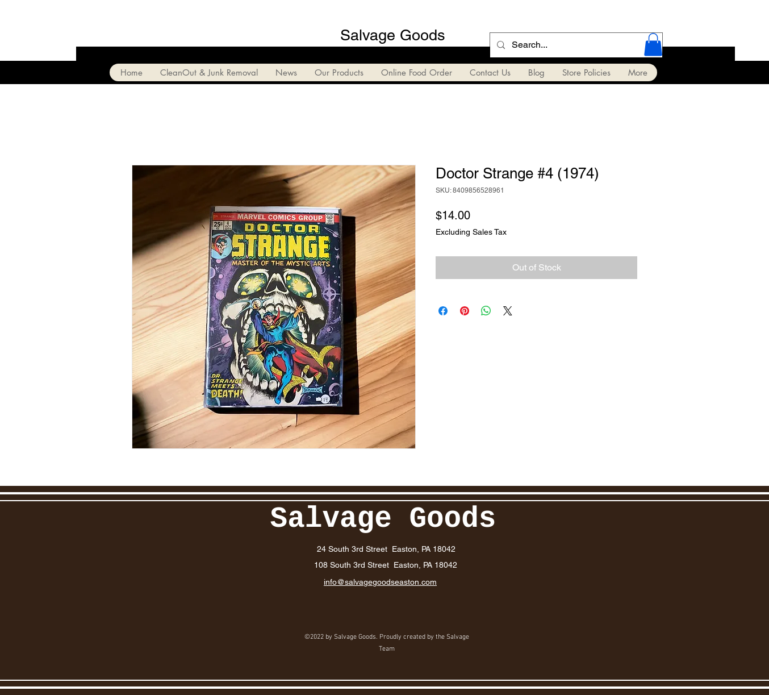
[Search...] (575, 45)
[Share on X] (508, 311)
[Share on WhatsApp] (486, 311)
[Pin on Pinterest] (464, 311)
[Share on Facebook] (443, 311)
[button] (653, 44)
